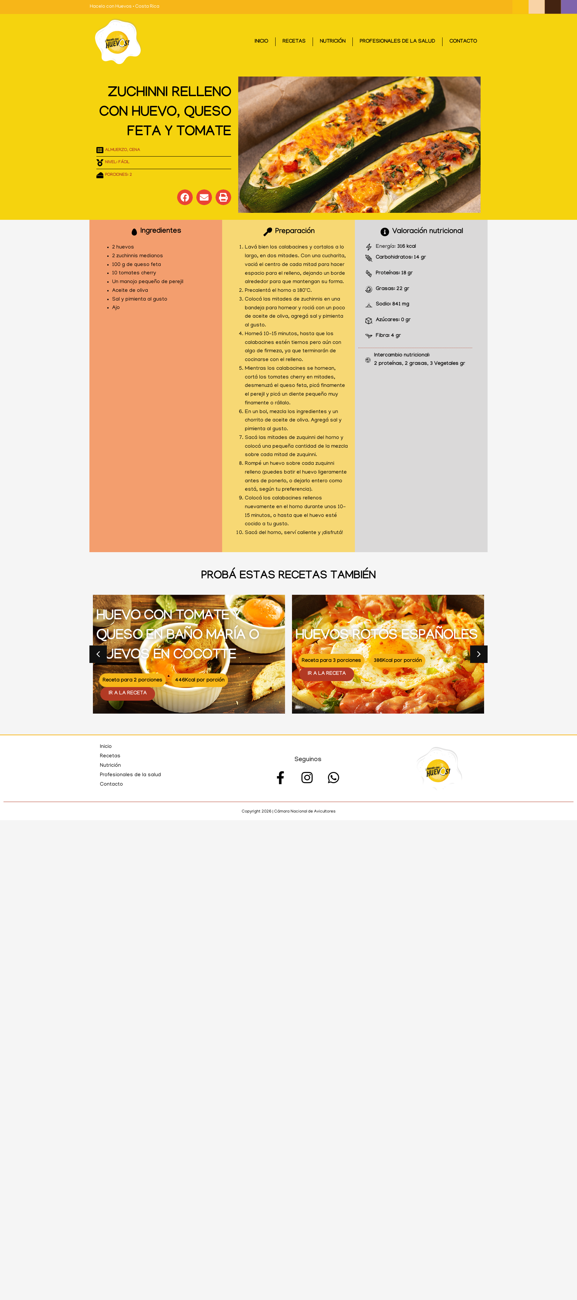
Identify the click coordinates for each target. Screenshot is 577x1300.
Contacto (463, 42)
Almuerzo (116, 150)
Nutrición (332, 42)
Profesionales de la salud (397, 42)
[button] (185, 197)
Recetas (294, 42)
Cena (134, 150)
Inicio (261, 42)
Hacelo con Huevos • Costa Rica (124, 6)
